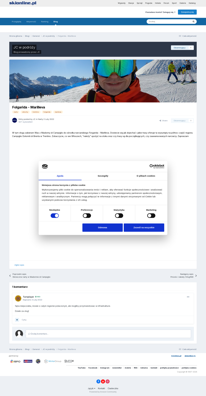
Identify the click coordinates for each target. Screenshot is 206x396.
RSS (135, 368)
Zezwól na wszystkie (143, 227)
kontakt (154, 368)
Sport (174, 3)
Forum (166, 3)
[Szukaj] (162, 21)
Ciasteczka (113, 388)
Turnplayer (28, 297)
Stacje (131, 3)
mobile (128, 368)
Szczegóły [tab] (103, 176)
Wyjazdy (121, 3)
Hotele (158, 3)
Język (91, 388)
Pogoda (148, 3)
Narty (40, 119)
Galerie (183, 3)
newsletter (117, 368)
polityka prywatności (169, 368)
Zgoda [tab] (60, 176)
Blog (56, 22)
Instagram (104, 368)
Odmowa (102, 227)
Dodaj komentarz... (38, 334)
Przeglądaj (16, 21)
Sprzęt (139, 3)
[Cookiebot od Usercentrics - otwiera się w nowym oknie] (151, 166)
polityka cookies (189, 368)
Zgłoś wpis (19, 265)
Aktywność (31, 21)
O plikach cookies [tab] (146, 176)
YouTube (82, 368)
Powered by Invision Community (103, 392)
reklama (144, 368)
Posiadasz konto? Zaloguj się (160, 12)
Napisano (32, 300)
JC (38, 52)
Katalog (192, 3)
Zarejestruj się (187, 12)
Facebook (92, 368)
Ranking (44, 21)
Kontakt (101, 388)
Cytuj (24, 320)
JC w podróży (24, 47)
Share (164, 120)
